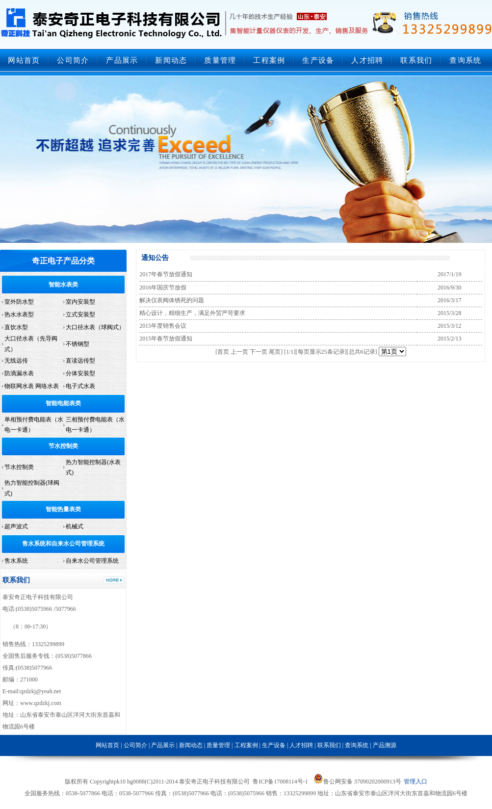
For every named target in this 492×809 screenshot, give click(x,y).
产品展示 (122, 60)
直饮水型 (16, 327)
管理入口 (415, 781)
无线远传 (16, 360)
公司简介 (73, 60)
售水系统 (16, 560)
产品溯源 (384, 745)
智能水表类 (63, 284)
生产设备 (318, 60)
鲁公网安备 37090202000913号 (357, 781)
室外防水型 (19, 301)
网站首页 (24, 60)
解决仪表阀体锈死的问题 (171, 300)
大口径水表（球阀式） (95, 327)
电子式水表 (80, 386)
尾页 (275, 351)
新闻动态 (171, 60)
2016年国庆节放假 (162, 287)
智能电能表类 (63, 403)
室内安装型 (80, 301)
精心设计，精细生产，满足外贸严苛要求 (192, 313)
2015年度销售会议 (162, 325)
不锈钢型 (77, 343)
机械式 (74, 526)
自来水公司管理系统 (92, 560)
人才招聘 (367, 60)
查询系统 (465, 60)
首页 (223, 351)
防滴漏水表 (19, 373)
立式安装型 (80, 314)
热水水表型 (19, 314)
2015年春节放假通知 (165, 338)
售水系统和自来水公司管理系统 (63, 543)
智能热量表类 (63, 509)
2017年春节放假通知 (165, 274)
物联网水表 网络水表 (31, 386)
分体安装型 (80, 373)
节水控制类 (63, 446)
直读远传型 (80, 360)
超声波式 (16, 526)
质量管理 (220, 60)
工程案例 (269, 60)
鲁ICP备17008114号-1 (280, 781)
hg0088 (136, 781)
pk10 (120, 781)
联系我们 (416, 60)
